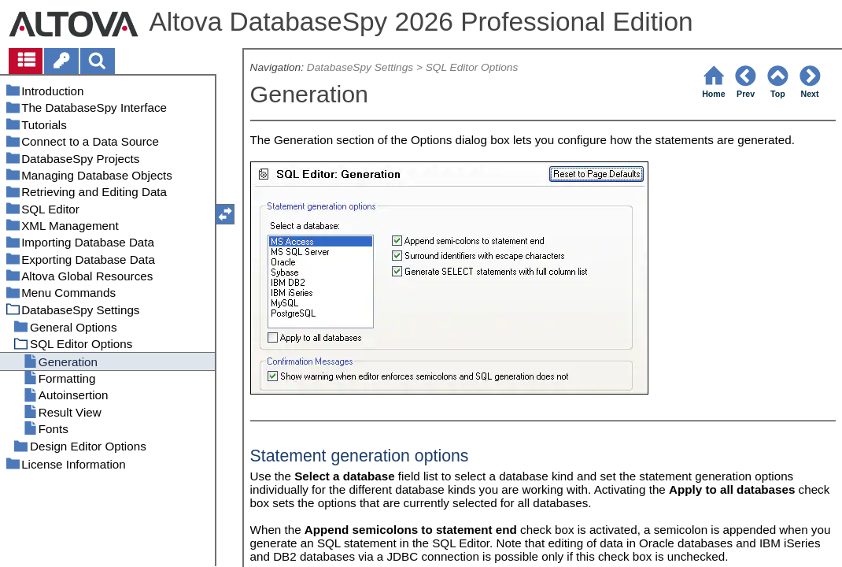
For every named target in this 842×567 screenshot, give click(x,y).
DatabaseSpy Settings (360, 67)
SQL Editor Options (472, 67)
